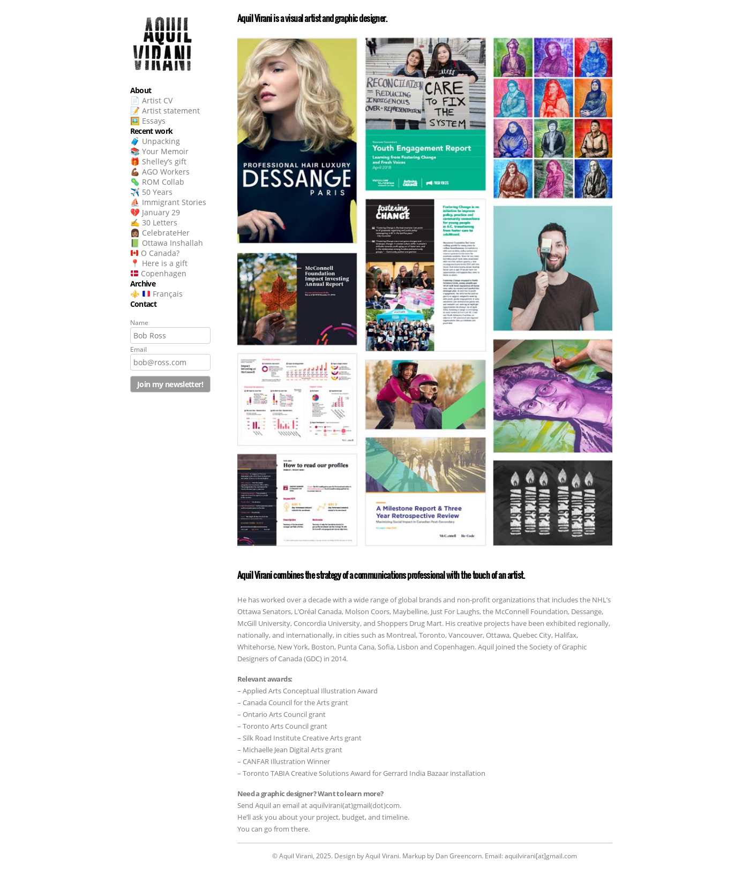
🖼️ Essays (148, 121)
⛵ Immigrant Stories (168, 202)
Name (139, 323)
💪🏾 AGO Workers (160, 172)
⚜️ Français (156, 294)
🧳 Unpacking (155, 141)
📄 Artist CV (151, 100)
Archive (143, 283)
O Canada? (155, 253)
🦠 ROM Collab (157, 182)
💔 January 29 (155, 212)
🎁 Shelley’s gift (158, 161)
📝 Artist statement (165, 110)
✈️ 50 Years (151, 192)
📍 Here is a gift (159, 263)
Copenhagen (158, 273)
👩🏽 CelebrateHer (160, 233)
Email (138, 349)
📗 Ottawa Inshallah (166, 243)
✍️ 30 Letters (153, 222)
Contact (143, 304)
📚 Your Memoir (159, 151)
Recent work (151, 131)
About (141, 90)
